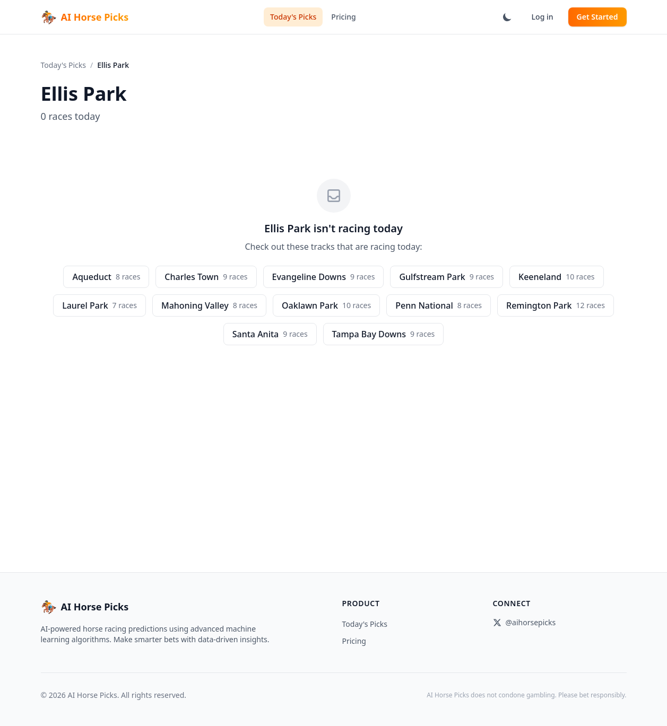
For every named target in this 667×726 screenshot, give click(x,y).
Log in (542, 17)
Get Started (597, 17)
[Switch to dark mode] (507, 17)
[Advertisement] (334, 425)
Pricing (343, 17)
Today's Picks (293, 17)
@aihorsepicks (524, 622)
